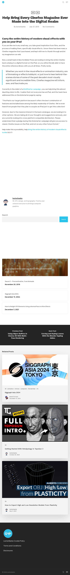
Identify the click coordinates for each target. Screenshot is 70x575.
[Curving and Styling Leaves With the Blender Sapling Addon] (52, 335)
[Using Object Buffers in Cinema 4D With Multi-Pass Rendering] (17, 335)
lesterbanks (21, 27)
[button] (67, 2)
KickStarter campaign (32, 89)
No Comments (48, 27)
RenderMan (31, 389)
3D (33, 12)
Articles (17, 389)
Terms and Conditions (12, 546)
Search (5, 215)
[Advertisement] (35, 240)
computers (23, 389)
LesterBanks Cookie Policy (14, 541)
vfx (38, 12)
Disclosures (8, 550)
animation (10, 389)
